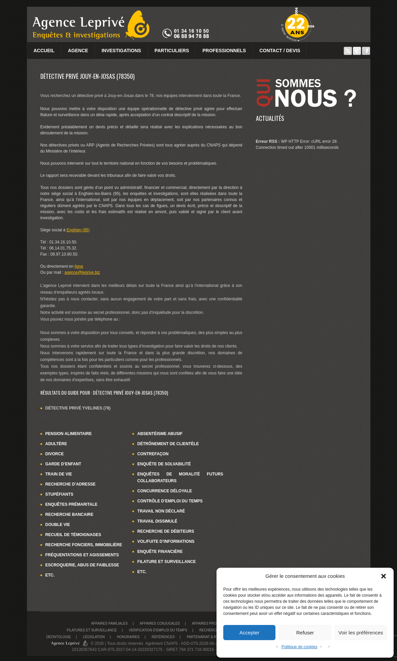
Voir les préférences (360, 632)
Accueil (44, 50)
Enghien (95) (78, 230)
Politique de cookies (300, 647)
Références (163, 637)
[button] (383, 576)
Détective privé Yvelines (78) (78, 408)
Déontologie (58, 637)
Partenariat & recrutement (213, 637)
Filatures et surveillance (92, 630)
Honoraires (128, 637)
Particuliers (172, 50)
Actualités (270, 118)
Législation (94, 637)
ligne (79, 266)
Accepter (249, 632)
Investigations (121, 50)
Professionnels (224, 50)
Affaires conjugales (160, 623)
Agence (78, 50)
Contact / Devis (279, 50)
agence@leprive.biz (82, 272)
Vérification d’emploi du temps (158, 630)
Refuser (305, 632)
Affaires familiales (109, 623)
